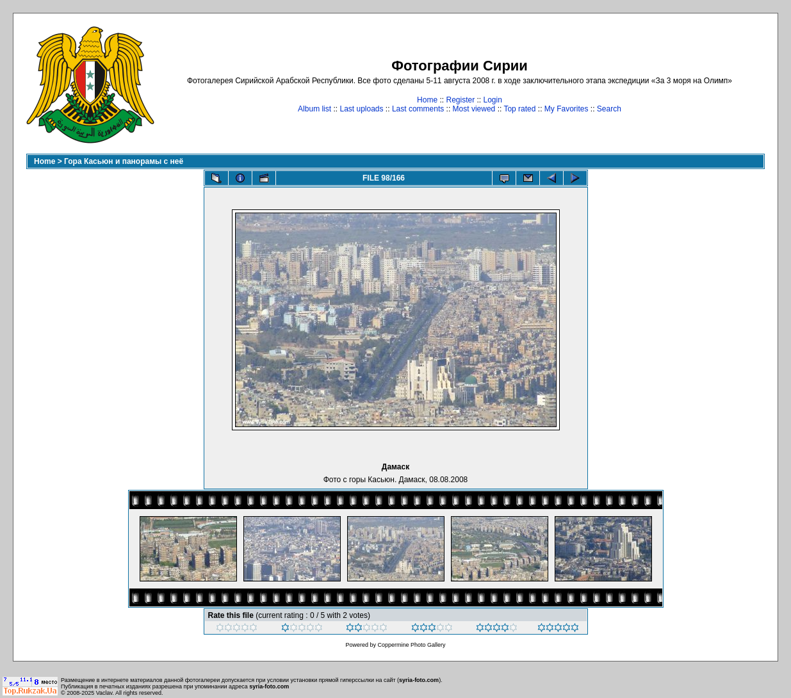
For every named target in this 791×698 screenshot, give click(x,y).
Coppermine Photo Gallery (411, 645)
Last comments (418, 108)
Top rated (519, 108)
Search (609, 108)
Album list (314, 108)
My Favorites (566, 108)
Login (493, 99)
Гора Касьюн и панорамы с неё (123, 161)
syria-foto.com (419, 680)
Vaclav (104, 693)
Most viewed (474, 108)
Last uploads (361, 108)
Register (460, 99)
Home (427, 99)
